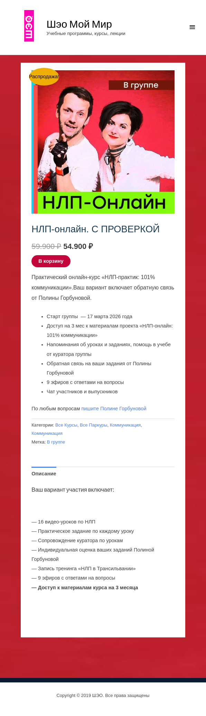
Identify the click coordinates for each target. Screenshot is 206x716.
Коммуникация (125, 425)
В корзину (50, 261)
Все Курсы (66, 425)
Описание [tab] (43, 473)
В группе (56, 442)
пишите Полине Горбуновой (113, 408)
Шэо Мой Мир (79, 23)
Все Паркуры (93, 425)
